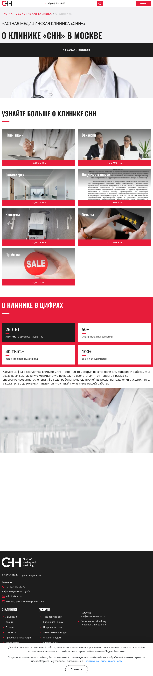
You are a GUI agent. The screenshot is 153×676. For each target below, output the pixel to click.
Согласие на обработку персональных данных (93, 623)
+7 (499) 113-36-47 (54, 3)
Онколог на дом (52, 637)
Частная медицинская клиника (27, 13)
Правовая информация (19, 637)
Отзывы (10, 627)
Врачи (9, 621)
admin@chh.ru (12, 596)
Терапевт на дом (52, 616)
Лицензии (11, 616)
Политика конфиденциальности (93, 614)
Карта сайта (12, 642)
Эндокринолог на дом (55, 632)
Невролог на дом (52, 627)
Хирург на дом (51, 642)
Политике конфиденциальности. (103, 661)
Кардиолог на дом (53, 621)
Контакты (11, 632)
